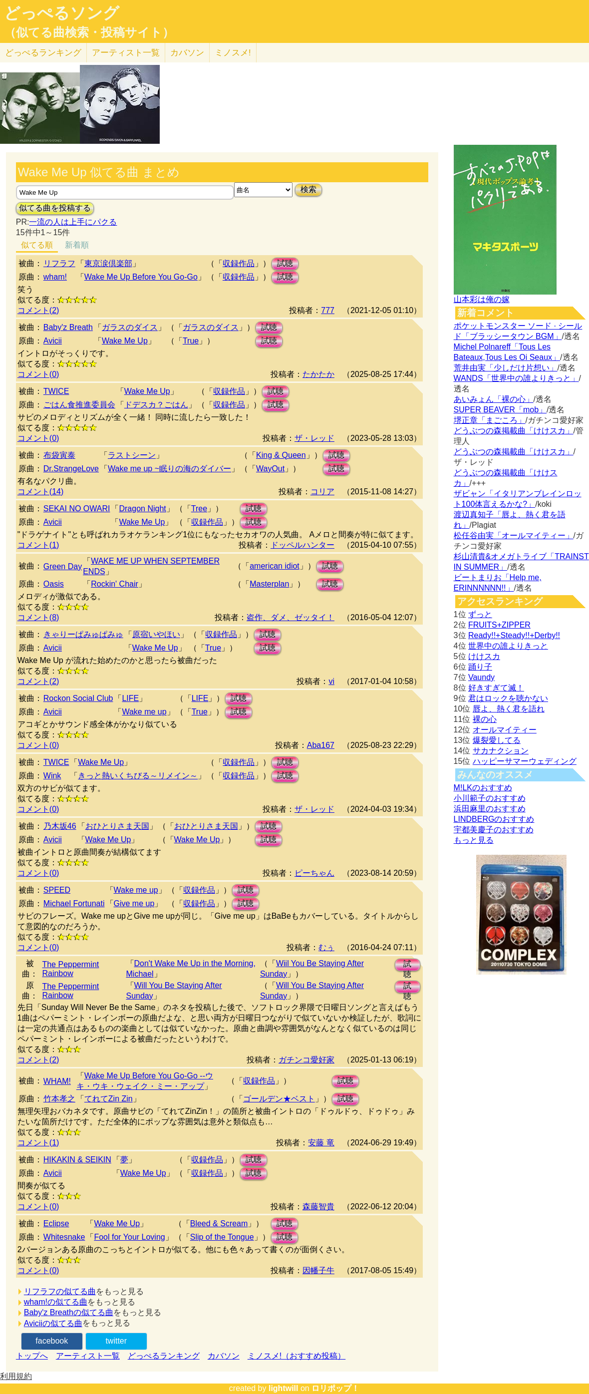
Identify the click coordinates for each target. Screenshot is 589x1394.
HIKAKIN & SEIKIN (77, 1159)
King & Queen (281, 455)
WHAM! (57, 1081)
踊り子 (480, 667)
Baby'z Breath (68, 327)
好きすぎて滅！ (496, 688)
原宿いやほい (156, 634)
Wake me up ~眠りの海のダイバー (169, 468)
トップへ (32, 1356)
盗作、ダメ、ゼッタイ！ (290, 617)
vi (331, 681)
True (191, 341)
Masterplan (269, 584)
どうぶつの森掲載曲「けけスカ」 (514, 430)
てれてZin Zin (108, 1098)
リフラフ (59, 263)
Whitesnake (64, 1237)
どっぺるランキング (164, 1356)
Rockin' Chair (114, 584)
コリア (322, 491)
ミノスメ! (233, 52)
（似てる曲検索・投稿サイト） (89, 32)
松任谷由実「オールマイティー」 (514, 535)
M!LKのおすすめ (483, 787)
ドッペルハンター (302, 545)
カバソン (187, 52)
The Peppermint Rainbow (70, 969)
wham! (55, 277)
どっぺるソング (61, 13)
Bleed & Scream (219, 1223)
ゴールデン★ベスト (279, 1098)
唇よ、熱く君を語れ (509, 708)
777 (327, 310)
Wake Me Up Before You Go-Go (141, 277)
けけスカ (484, 656)
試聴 (285, 263)
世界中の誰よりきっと (508, 646)
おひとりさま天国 (117, 826)
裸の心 (485, 719)
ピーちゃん (314, 873)
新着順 (77, 245)
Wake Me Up (125, 341)
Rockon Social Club (78, 698)
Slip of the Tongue (222, 1237)
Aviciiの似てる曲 (53, 1323)
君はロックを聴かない (508, 698)
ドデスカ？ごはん (156, 404)
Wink (52, 775)
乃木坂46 (59, 826)
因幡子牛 (318, 1270)
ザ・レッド (314, 438)
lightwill (283, 1388)
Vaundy (481, 677)
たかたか (318, 374)
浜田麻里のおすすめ (490, 808)
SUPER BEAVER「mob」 (500, 409)
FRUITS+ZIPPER (499, 625)
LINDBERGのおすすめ (494, 819)
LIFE (130, 698)
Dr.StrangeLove (71, 468)
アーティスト (126, 52)
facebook (51, 1341)
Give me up (134, 903)
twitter (116, 1341)
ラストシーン (132, 455)
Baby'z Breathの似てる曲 (68, 1312)
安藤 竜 (321, 1142)
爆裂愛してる (497, 740)
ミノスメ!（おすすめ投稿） (296, 1356)
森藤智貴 (318, 1206)
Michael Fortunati (74, 903)
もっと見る (474, 840)
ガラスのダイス (130, 327)
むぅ (326, 947)
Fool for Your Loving (129, 1237)
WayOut (270, 468)
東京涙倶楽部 (108, 263)
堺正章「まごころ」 (490, 420)
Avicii (52, 341)
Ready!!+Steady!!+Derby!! (514, 635)
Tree (199, 508)
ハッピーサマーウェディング (525, 761)
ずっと (480, 614)
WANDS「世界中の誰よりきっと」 (516, 378)
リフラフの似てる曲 (60, 1291)
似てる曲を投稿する (55, 208)
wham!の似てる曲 (55, 1302)
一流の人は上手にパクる (73, 222)
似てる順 (37, 245)
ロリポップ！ (335, 1388)
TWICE (56, 391)
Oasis (53, 584)
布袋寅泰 (59, 455)
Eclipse (56, 1223)
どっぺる (43, 52)
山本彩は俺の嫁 (482, 299)
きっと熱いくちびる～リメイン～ (138, 775)
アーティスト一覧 (88, 1356)
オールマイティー (505, 729)
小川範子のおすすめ (490, 798)
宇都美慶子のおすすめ (494, 829)
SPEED (56, 890)
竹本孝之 (59, 1098)
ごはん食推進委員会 (79, 404)
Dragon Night (142, 508)
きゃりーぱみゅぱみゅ (83, 634)
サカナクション (501, 750)
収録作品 (239, 263)
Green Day (62, 566)
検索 (308, 189)
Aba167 (320, 745)
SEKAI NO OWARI (76, 508)
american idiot (274, 566)
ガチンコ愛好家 (306, 1059)
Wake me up (144, 711)
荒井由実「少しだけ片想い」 (506, 367)
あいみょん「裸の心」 (494, 399)
